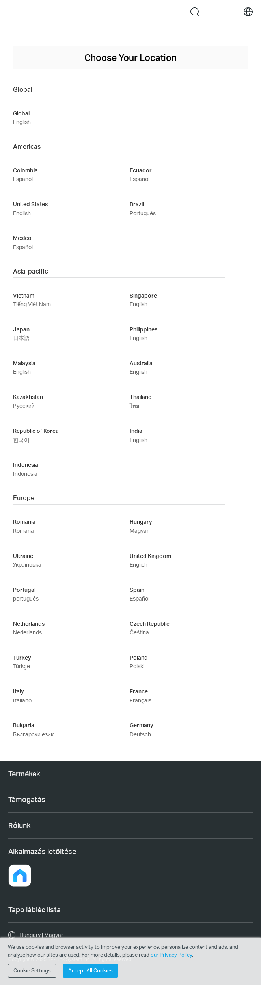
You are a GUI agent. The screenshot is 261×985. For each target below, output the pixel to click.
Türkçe (21, 666)
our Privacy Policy (171, 955)
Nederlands (27, 632)
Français (140, 700)
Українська (27, 564)
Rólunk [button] (19, 825)
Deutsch (140, 734)
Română (23, 530)
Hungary (141, 521)
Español (23, 179)
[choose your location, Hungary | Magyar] (130, 935)
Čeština (139, 632)
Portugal (24, 589)
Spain (137, 589)
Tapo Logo (113, 11)
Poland (139, 657)
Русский (24, 405)
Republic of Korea (36, 430)
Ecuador (141, 170)
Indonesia (25, 464)
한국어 (21, 439)
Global (21, 113)
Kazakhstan (28, 397)
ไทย (134, 405)
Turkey (22, 657)
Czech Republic (150, 623)
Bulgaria (23, 725)
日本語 (21, 337)
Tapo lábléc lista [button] (34, 909)
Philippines (143, 329)
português (26, 598)
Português (143, 213)
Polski (137, 666)
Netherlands (29, 623)
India (136, 430)
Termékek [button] (24, 773)
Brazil (137, 204)
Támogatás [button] (26, 799)
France (139, 691)
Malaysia (24, 363)
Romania (24, 521)
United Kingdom (150, 556)
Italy (18, 691)
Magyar (139, 530)
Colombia (25, 170)
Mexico (22, 238)
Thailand (141, 397)
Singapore (143, 295)
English (22, 121)
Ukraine (23, 556)
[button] (19, 875)
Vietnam (23, 295)
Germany (141, 725)
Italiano (22, 700)
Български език (33, 734)
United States (30, 204)
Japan (21, 329)
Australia (141, 363)
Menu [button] (13, 12)
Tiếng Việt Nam (32, 304)
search (195, 12)
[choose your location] (248, 12)
